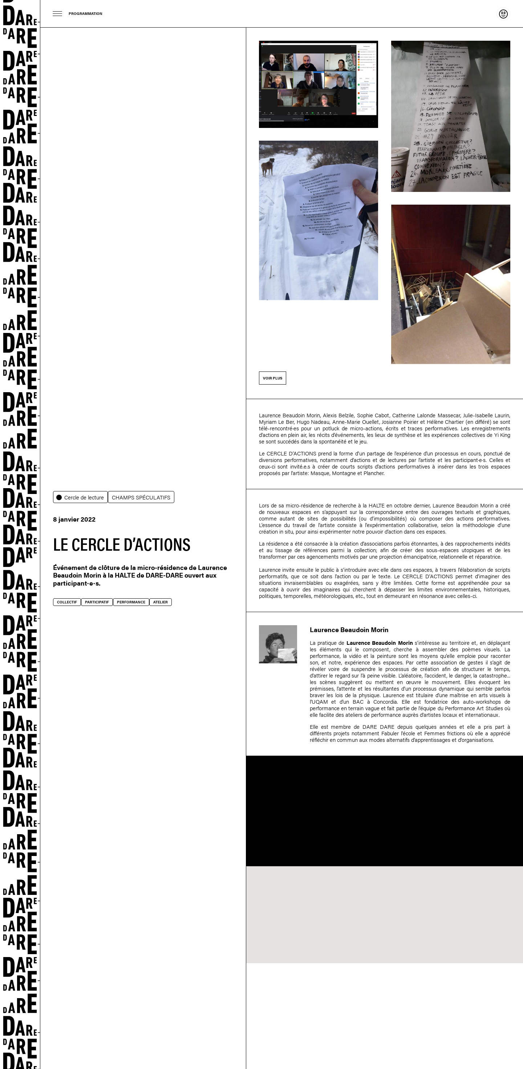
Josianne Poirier (400, 421)
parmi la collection (353, 550)
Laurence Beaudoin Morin (289, 415)
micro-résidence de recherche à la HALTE (335, 505)
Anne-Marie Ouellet (355, 421)
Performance (131, 601)
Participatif (97, 601)
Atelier (160, 601)
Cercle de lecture (84, 497)
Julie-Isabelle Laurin (486, 415)
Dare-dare (20, 534)
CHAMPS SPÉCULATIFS (141, 497)
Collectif (67, 601)
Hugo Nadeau (313, 421)
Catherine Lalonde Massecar (426, 415)
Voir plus (272, 378)
